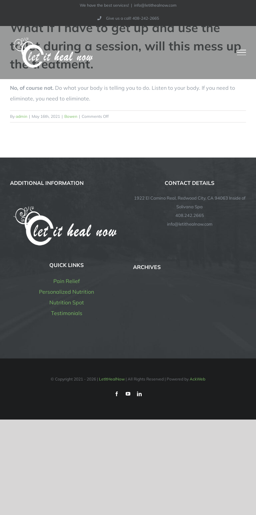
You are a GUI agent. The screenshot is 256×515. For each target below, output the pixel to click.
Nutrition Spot (66, 302)
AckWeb (197, 378)
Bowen (70, 116)
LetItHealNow (112, 378)
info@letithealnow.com (155, 5)
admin (21, 116)
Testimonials (66, 313)
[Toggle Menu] (242, 52)
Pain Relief (66, 281)
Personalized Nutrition (66, 291)
